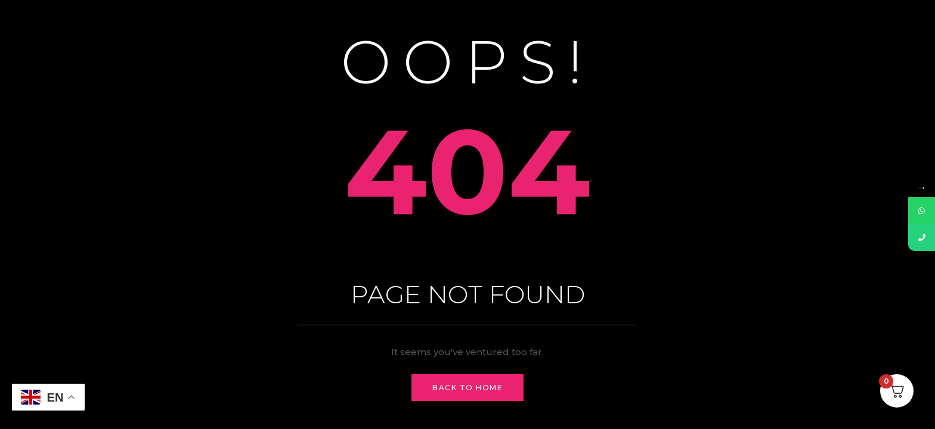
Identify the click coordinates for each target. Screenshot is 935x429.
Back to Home (467, 387)
